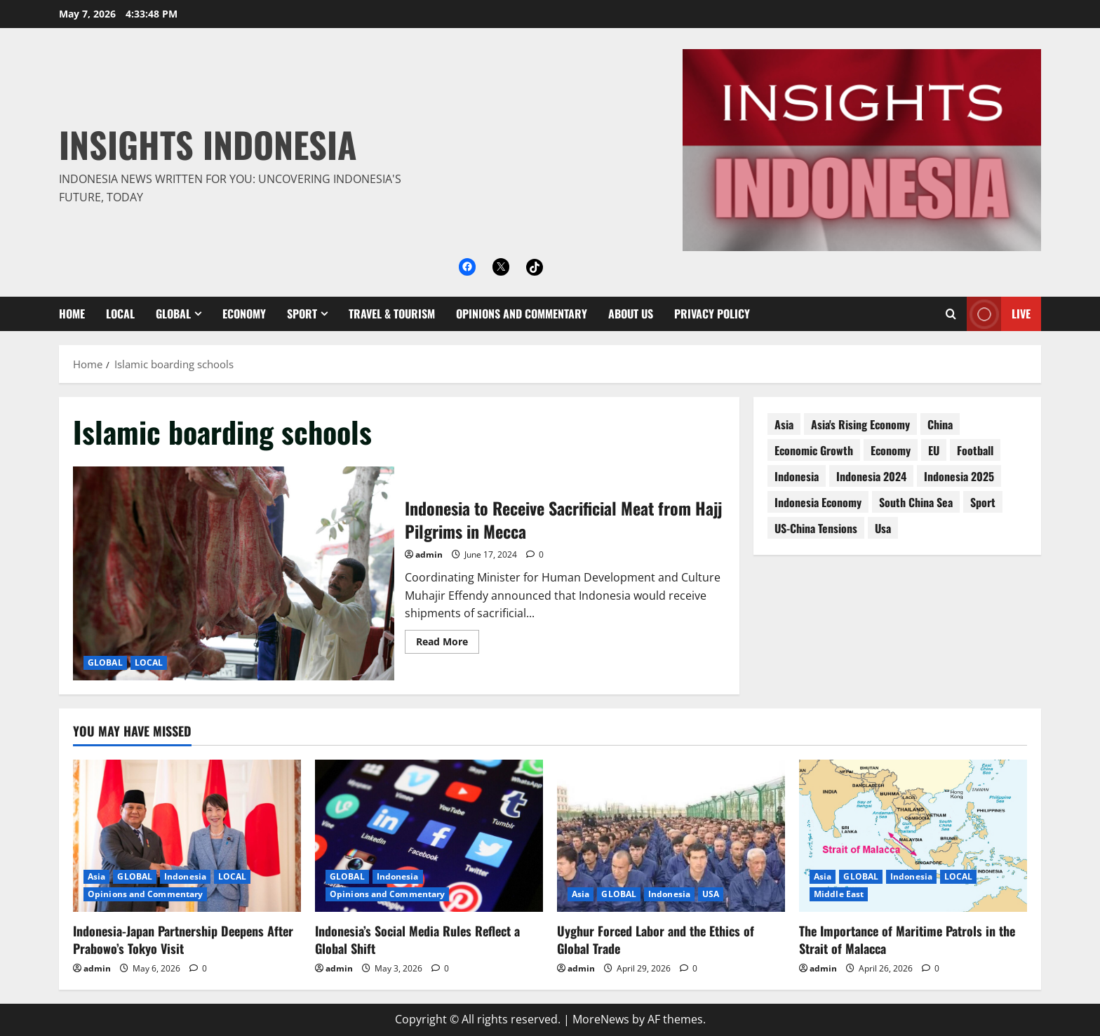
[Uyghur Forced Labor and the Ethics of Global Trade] (671, 836)
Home (72, 313)
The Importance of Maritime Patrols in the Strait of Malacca (907, 939)
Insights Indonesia (208, 144)
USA (710, 894)
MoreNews (600, 1019)
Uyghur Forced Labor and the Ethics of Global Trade (655, 939)
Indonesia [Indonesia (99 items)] (796, 476)
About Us (630, 313)
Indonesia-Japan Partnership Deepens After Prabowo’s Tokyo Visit (183, 939)
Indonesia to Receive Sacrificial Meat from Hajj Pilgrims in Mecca (233, 573)
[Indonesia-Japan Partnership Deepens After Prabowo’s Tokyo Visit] (187, 836)
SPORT (302, 313)
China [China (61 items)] (940, 424)
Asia (96, 876)
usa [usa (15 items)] (883, 528)
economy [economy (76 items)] (891, 450)
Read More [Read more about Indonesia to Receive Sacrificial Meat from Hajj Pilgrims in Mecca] (447, 644)
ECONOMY (244, 313)
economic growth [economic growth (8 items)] (813, 450)
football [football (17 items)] (975, 450)
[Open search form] (951, 314)
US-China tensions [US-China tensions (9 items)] (815, 528)
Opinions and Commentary (521, 313)
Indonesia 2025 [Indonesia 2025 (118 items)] (959, 476)
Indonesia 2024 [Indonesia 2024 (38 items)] (871, 476)
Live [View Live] (999, 314)
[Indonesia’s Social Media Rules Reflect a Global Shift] (429, 836)
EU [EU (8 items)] (933, 450)
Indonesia (185, 876)
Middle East (839, 894)
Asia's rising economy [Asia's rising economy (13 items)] (860, 424)
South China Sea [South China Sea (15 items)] (916, 502)
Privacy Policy (712, 313)
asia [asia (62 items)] (783, 424)
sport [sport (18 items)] (982, 502)
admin (429, 554)
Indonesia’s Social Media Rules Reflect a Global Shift (417, 939)
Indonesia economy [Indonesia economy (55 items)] (817, 502)
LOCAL (120, 313)
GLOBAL (173, 313)
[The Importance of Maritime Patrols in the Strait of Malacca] (913, 836)
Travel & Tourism (392, 313)
